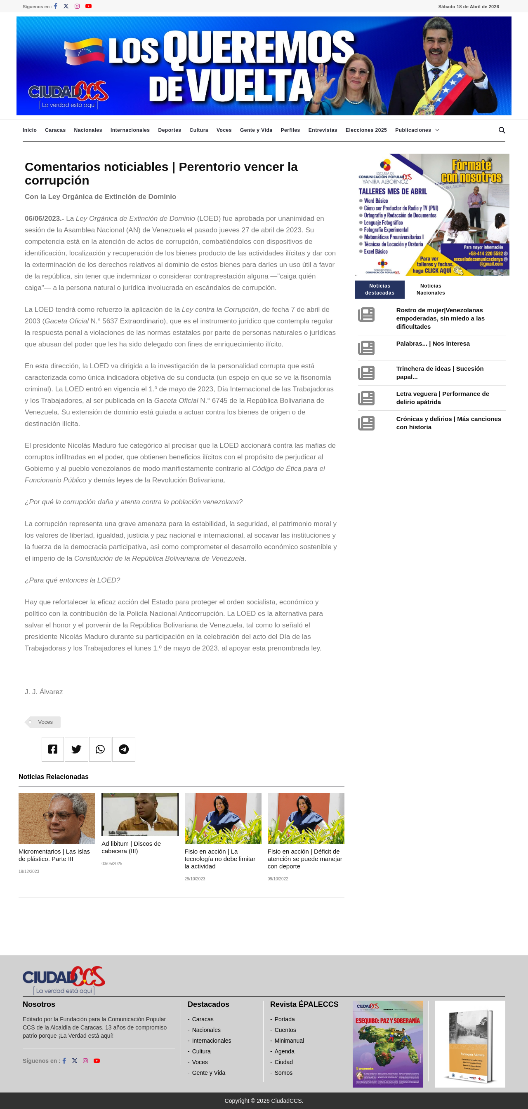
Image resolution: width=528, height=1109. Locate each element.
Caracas (55, 130)
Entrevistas (323, 130)
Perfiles (290, 130)
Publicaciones (413, 130)
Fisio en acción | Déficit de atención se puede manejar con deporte (305, 859)
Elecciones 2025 (366, 130)
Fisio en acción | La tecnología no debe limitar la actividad (220, 859)
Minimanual (289, 1040)
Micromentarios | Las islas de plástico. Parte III (54, 855)
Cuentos (285, 1030)
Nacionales (88, 130)
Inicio (30, 130)
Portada (285, 1019)
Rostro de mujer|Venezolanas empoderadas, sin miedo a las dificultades (440, 318)
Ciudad (284, 1062)
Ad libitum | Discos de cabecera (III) (131, 847)
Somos (284, 1072)
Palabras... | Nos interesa (433, 343)
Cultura (198, 130)
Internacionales (130, 130)
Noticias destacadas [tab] (379, 289)
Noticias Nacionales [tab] (431, 289)
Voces (224, 130)
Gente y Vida (256, 130)
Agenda (285, 1051)
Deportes (169, 130)
